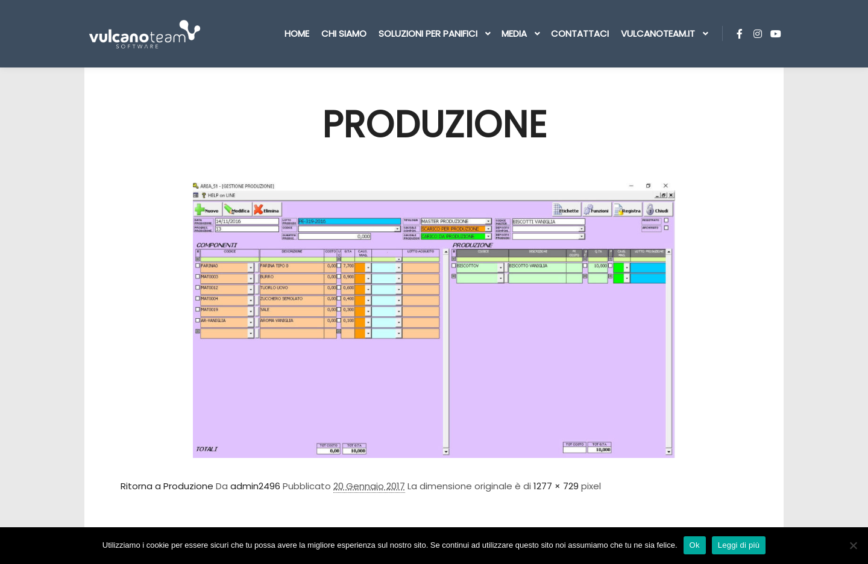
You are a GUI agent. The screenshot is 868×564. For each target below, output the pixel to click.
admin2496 (255, 486)
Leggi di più (739, 545)
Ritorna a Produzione (167, 486)
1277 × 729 (556, 486)
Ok (695, 545)
